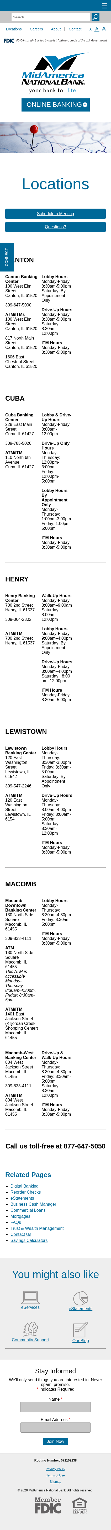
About (56, 29)
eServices (30, 1307)
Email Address (55, 1419)
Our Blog (80, 1340)
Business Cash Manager (33, 1204)
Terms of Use (55, 1475)
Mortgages (20, 1216)
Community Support (30, 1340)
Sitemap (55, 1482)
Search (95, 17)
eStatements (22, 1198)
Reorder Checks (25, 1192)
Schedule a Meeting (55, 213)
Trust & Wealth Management (37, 1228)
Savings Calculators (28, 1240)
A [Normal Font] (96, 28)
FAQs (15, 1222)
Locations (14, 29)
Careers (36, 29)
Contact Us (20, 1234)
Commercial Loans (27, 1210)
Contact (75, 29)
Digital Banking (24, 1186)
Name (55, 1399)
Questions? (55, 227)
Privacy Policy (55, 1469)
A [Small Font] (90, 29)
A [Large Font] (104, 28)
